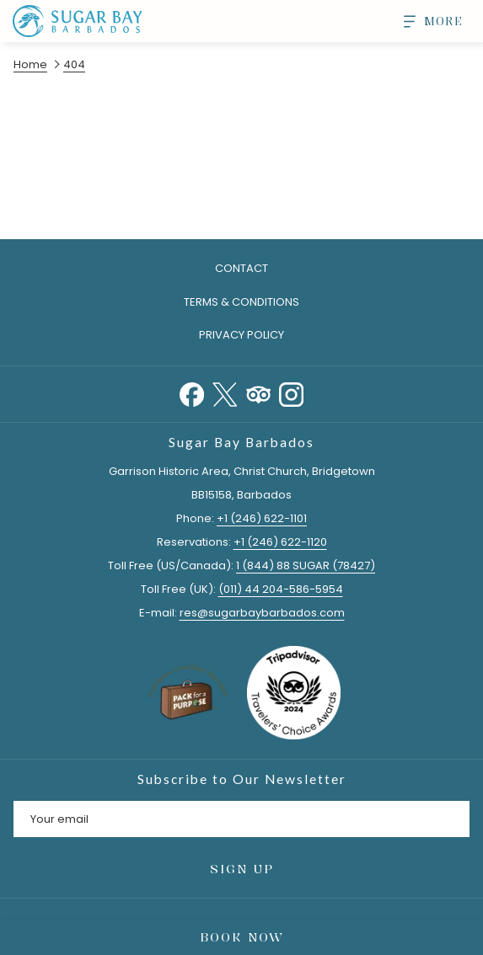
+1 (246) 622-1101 (262, 518)
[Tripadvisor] (258, 393)
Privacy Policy (241, 335)
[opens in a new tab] (294, 692)
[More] (427, 21)
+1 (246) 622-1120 (280, 542)
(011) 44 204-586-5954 (280, 589)
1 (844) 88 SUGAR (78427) (305, 566)
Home (30, 64)
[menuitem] (241, 302)
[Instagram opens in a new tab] (291, 393)
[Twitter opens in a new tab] (224, 393)
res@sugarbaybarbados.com (262, 613)
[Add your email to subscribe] (241, 819)
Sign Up (242, 869)
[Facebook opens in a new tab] (192, 393)
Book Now (242, 937)
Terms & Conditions (241, 302)
